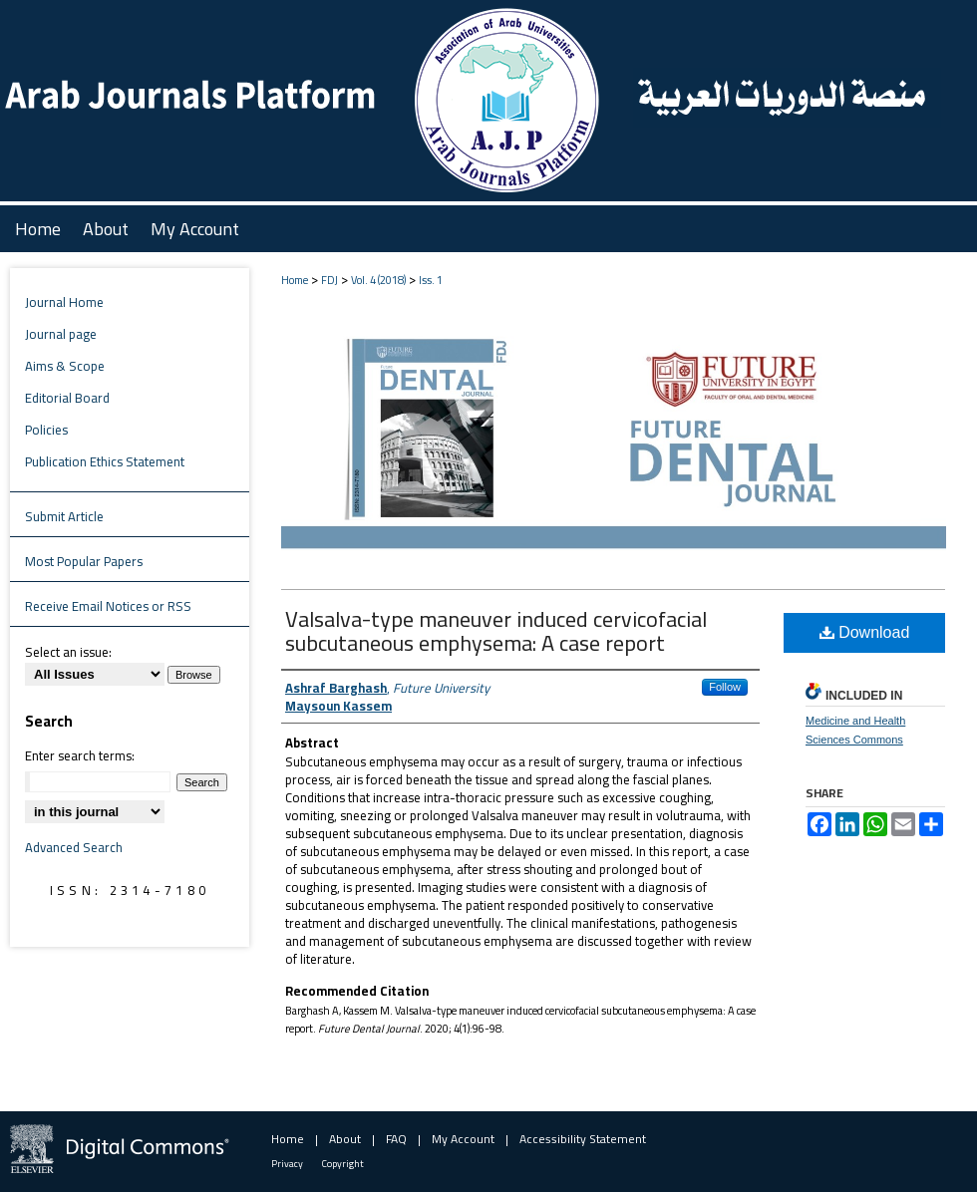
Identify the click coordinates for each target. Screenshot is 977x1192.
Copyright (343, 1163)
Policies (46, 430)
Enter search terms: (80, 755)
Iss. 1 (431, 280)
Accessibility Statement (582, 1138)
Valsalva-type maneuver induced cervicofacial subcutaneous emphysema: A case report (496, 631)
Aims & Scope (65, 366)
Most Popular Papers (84, 561)
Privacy (287, 1163)
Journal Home (64, 302)
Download (864, 632)
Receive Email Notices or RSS (108, 606)
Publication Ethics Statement (104, 461)
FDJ (329, 280)
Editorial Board (67, 398)
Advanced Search (74, 847)
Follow (725, 687)
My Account (463, 1138)
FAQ (396, 1138)
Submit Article (64, 516)
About (345, 1138)
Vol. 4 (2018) (378, 280)
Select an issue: (68, 652)
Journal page (61, 334)
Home (294, 280)
